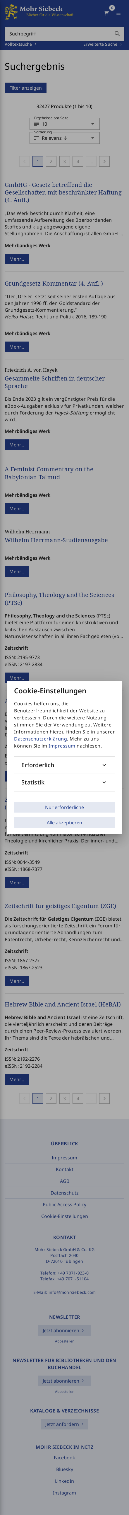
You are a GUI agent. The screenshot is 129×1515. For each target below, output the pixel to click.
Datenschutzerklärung (40, 739)
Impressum (62, 746)
